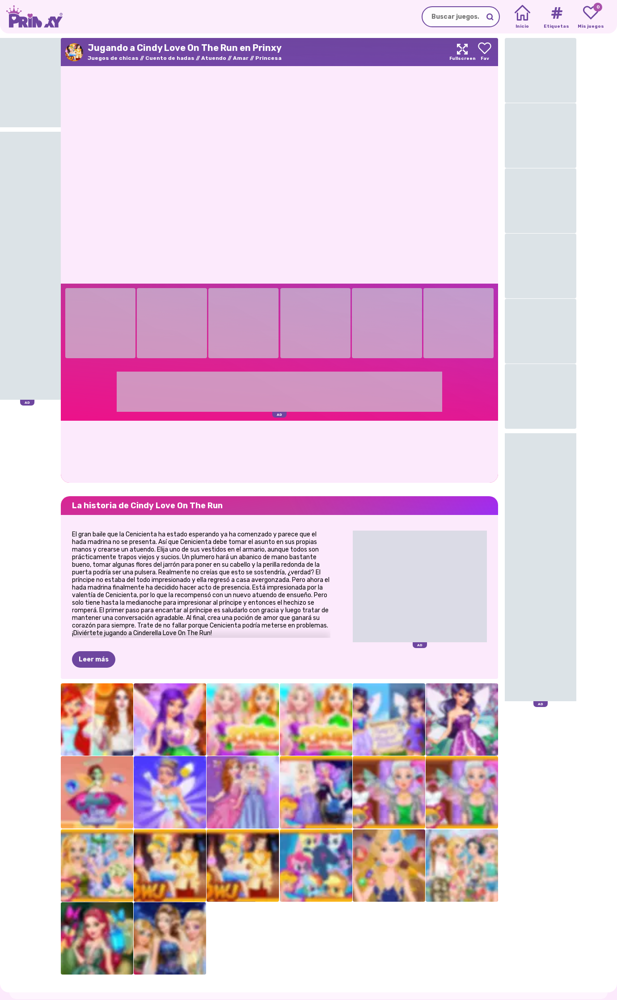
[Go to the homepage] (31, 16)
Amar (241, 58)
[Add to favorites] (484, 52)
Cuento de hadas (169, 58)
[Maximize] (462, 52)
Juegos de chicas (113, 58)
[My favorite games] (590, 17)
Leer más (94, 659)
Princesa (268, 58)
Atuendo (213, 58)
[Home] (522, 17)
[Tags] (556, 17)
